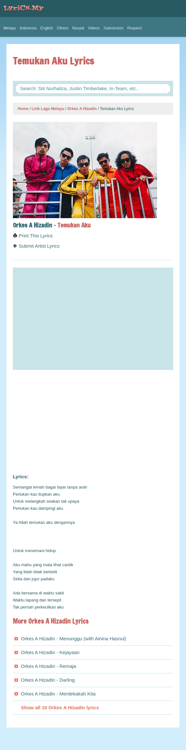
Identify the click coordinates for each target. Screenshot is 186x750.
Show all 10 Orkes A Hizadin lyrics (60, 707)
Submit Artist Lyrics (36, 246)
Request (134, 28)
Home (23, 109)
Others (62, 28)
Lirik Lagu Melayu (47, 109)
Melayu (10, 28)
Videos (94, 28)
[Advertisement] (93, 422)
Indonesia (28, 28)
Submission (113, 28)
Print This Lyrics (33, 235)
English (46, 28)
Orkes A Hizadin (82, 109)
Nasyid (78, 28)
